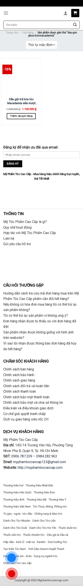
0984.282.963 (46, 456)
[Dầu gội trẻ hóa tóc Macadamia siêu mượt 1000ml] (21, 77)
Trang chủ (12, 32)
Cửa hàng (28, 32)
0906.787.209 (21, 456)
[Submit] (75, 24)
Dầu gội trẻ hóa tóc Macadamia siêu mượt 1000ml (21, 101)
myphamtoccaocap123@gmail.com (39, 462)
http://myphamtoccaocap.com (40, 467)
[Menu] (5, 13)
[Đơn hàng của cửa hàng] (41, 45)
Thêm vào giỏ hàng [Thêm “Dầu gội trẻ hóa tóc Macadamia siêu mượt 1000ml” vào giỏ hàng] (21, 116)
